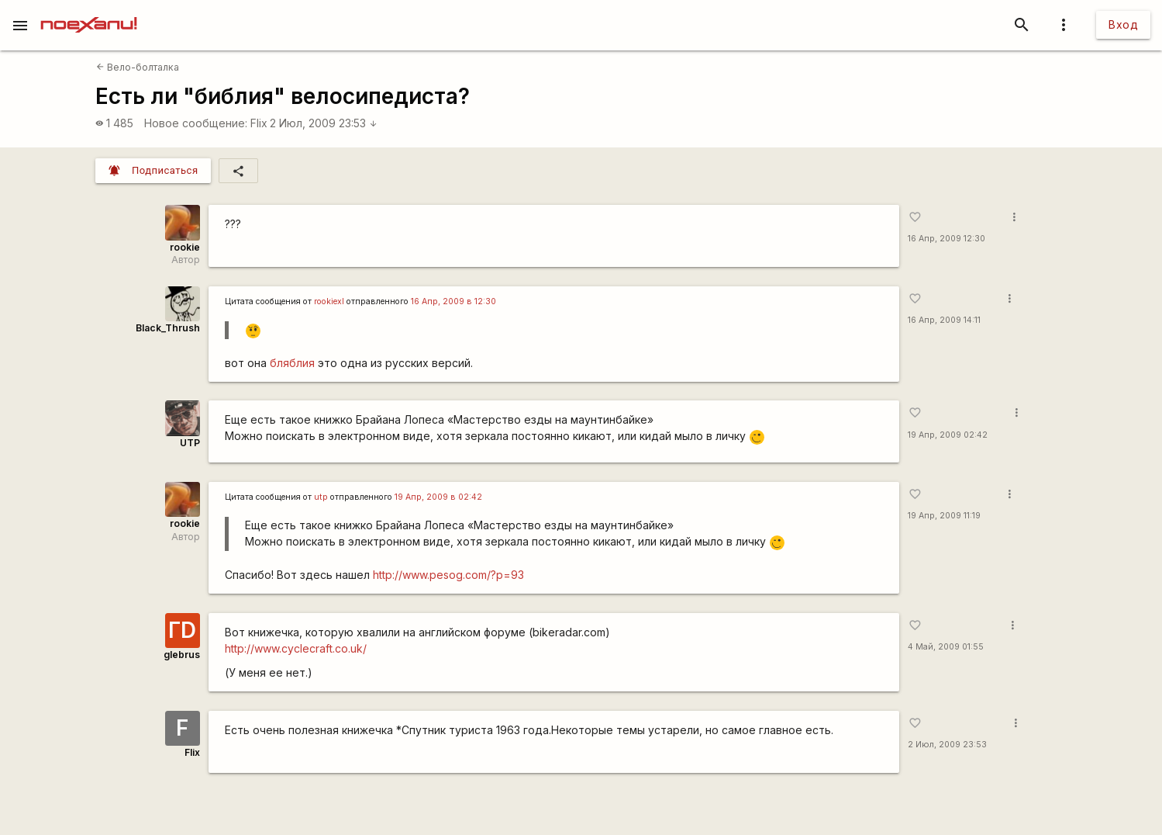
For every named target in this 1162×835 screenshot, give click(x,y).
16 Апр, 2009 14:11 (944, 320)
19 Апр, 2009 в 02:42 (438, 497)
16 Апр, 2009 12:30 (946, 239)
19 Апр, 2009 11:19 (944, 516)
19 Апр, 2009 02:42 (948, 435)
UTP (190, 443)
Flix (258, 123)
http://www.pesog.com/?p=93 (448, 574)
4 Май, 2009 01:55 (946, 647)
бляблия (292, 362)
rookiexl (329, 301)
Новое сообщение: (195, 123)
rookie (185, 247)
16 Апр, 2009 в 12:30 (453, 301)
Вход (1123, 24)
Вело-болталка (137, 67)
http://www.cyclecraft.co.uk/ (296, 648)
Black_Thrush (168, 328)
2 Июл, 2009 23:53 (324, 123)
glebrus (182, 654)
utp (321, 497)
